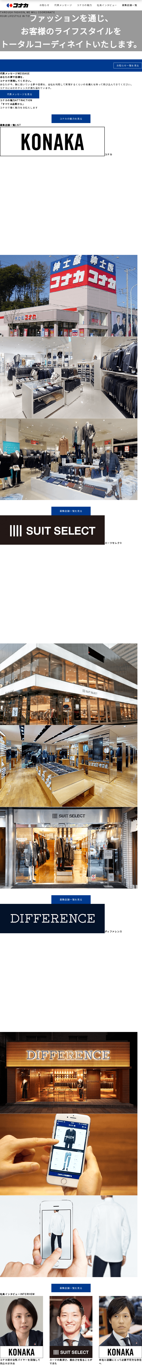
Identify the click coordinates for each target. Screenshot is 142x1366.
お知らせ (44, 5)
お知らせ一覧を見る (127, 65)
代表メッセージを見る (19, 94)
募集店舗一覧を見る (71, 511)
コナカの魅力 (84, 5)
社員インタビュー (107, 5)
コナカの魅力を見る (71, 118)
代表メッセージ (63, 5)
